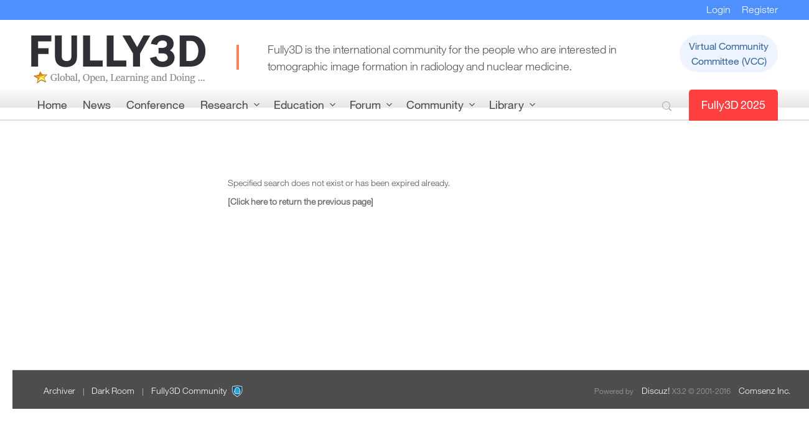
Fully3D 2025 (733, 104)
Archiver (59, 390)
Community (435, 104)
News (97, 104)
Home (52, 104)
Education (299, 104)
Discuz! (656, 390)
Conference (155, 104)
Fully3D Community (189, 390)
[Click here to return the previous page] (300, 201)
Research (224, 104)
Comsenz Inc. (764, 390)
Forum (365, 104)
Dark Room (112, 390)
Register (760, 9)
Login (718, 9)
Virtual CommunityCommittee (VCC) (729, 53)
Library (506, 104)
